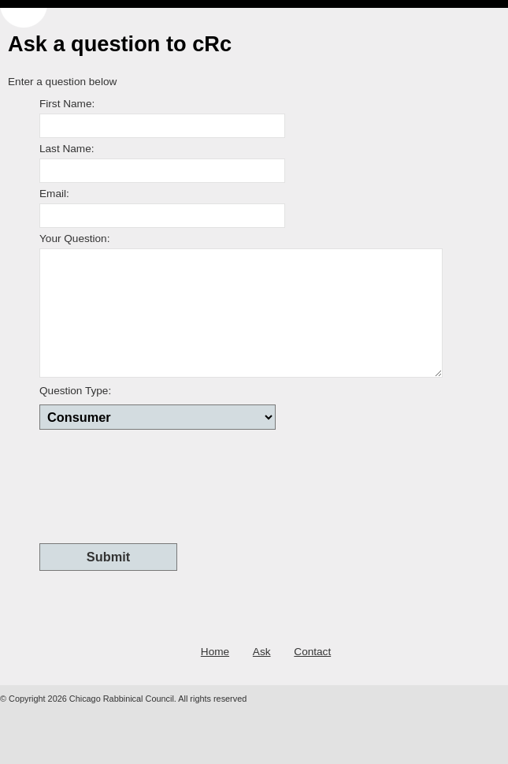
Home (215, 652)
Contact (312, 652)
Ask (262, 652)
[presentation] (159, 485)
